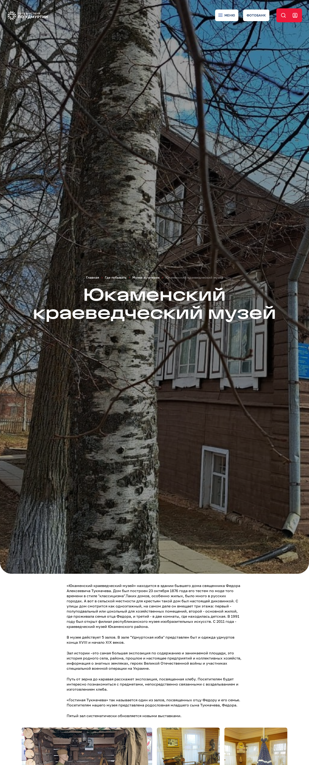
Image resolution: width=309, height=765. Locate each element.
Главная (92, 277)
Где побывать (116, 277)
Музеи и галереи (146, 277)
